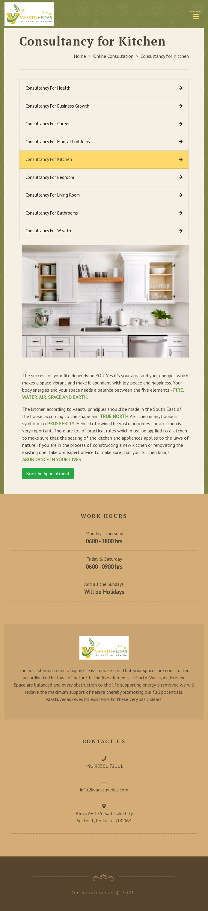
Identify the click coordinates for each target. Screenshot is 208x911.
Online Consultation (113, 56)
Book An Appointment (48, 473)
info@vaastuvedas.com (104, 790)
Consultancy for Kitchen (165, 56)
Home (80, 56)
